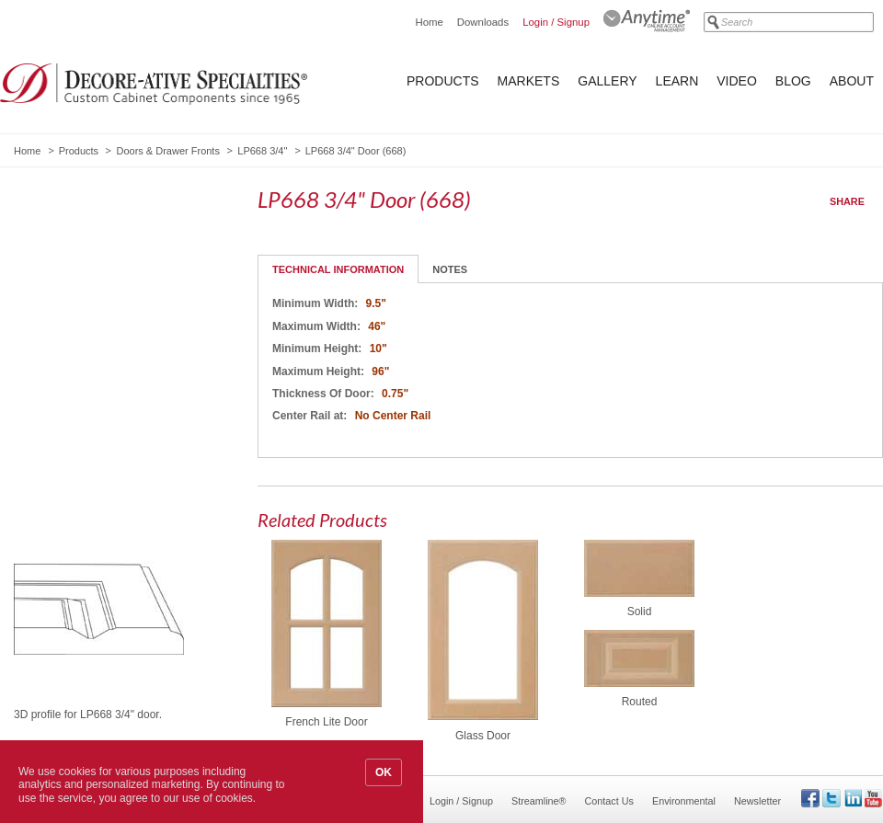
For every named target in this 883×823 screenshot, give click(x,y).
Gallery (607, 81)
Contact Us (609, 800)
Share (847, 201)
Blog (793, 81)
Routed (640, 701)
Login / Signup (556, 22)
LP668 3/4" (262, 150)
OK (383, 772)
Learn (677, 81)
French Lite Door (326, 721)
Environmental (684, 800)
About (852, 81)
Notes (449, 269)
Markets (529, 81)
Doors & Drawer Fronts (167, 150)
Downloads (483, 22)
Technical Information (338, 269)
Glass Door (482, 735)
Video (737, 81)
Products (443, 81)
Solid (639, 611)
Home (428, 22)
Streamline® (539, 800)
